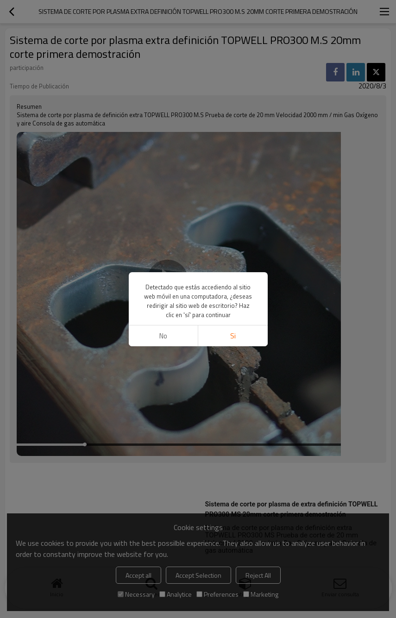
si (233, 336)
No (163, 336)
